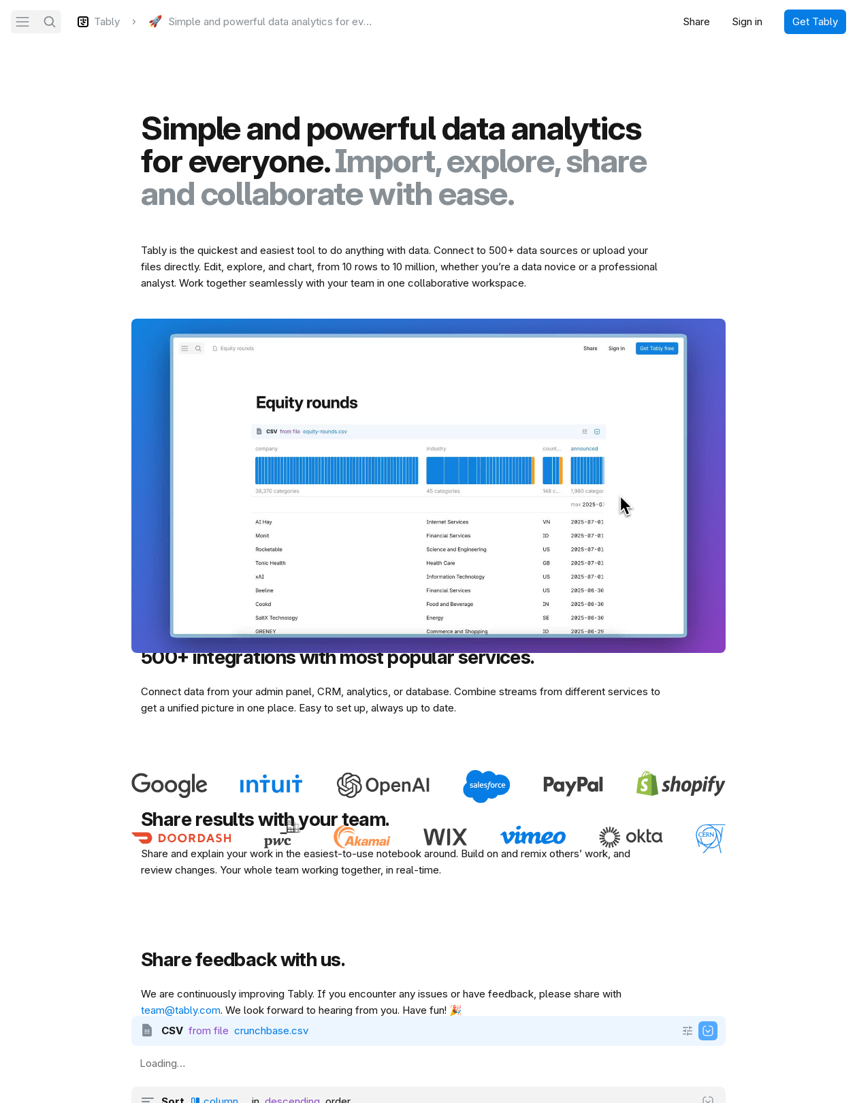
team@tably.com (181, 1010)
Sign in (747, 21)
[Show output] (707, 1030)
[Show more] (687, 1030)
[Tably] (98, 22)
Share (696, 21)
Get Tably (815, 21)
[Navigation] (22, 22)
